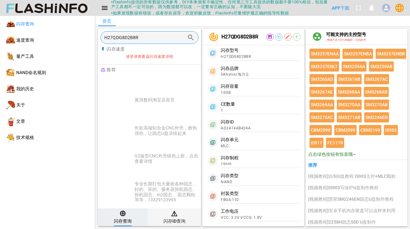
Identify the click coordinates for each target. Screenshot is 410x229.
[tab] (123, 217)
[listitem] (47, 24)
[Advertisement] (165, 83)
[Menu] (104, 8)
